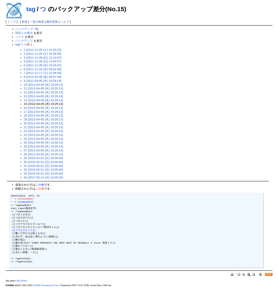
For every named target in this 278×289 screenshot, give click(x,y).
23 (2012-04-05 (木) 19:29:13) (43, 135)
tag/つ (19, 44)
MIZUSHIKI (22, 281)
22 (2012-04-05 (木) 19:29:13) (43, 131)
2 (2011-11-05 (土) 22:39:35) (42, 53)
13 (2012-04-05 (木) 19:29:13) (43, 96)
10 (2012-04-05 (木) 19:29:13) (43, 84)
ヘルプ (64, 21)
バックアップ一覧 (26, 29)
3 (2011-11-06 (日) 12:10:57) (42, 57)
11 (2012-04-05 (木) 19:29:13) (43, 88)
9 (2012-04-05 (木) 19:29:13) (42, 80)
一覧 (33, 21)
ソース (19, 36)
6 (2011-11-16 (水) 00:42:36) (42, 69)
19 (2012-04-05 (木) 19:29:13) (43, 119)
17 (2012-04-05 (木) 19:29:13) (43, 111)
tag (31, 9)
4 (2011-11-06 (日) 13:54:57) (42, 61)
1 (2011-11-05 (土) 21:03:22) (42, 49)
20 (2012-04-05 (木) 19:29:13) (43, 123)
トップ (11, 21)
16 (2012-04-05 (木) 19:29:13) (43, 107)
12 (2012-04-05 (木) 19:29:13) (43, 92)
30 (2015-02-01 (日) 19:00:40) (43, 162)
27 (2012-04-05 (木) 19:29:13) (43, 150)
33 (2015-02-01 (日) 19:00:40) (43, 173)
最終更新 (52, 21)
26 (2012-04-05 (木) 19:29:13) (43, 146)
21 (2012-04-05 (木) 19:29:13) (43, 127)
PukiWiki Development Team (46, 285)
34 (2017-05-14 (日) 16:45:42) (43, 177)
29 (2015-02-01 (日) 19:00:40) (43, 158)
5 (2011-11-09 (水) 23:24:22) (42, 65)
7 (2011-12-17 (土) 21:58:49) (42, 73)
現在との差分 (24, 32)
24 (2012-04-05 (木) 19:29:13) (43, 138)
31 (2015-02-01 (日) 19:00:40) (43, 166)
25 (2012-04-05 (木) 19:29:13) (43, 142)
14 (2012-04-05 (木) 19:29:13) (43, 100)
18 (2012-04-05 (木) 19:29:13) (43, 115)
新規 (25, 21)
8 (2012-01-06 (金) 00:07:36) (42, 76)
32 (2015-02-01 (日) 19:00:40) (43, 169)
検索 (41, 21)
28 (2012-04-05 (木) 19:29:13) (43, 154)
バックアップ (24, 40)
